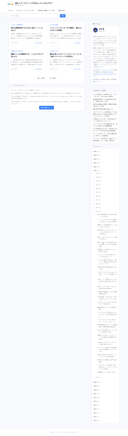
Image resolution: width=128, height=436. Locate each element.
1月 (97, 377)
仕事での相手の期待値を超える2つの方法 (108, 268)
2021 (95, 170)
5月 (97, 200)
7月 (97, 192)
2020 (95, 382)
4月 (97, 203)
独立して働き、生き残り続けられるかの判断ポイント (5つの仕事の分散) (108, 244)
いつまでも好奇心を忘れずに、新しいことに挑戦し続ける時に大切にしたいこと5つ (108, 261)
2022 (95, 166)
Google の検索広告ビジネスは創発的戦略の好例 (108, 292)
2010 (95, 420)
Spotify (95, 74)
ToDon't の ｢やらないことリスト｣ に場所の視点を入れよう (107, 343)
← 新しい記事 (40, 78)
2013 (95, 409)
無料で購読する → (46, 107)
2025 (95, 155)
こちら (108, 36)
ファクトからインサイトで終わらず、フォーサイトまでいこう (107, 320)
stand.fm (110, 74)
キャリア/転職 (54, 24)
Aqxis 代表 (61, 10)
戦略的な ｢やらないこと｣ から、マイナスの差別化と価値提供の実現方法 (108, 337)
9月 (97, 184)
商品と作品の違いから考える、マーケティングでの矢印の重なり (108, 355)
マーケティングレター (106, 70)
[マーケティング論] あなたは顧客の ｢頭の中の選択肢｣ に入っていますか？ (108, 349)
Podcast (110, 72)
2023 (95, 163)
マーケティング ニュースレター (25, 10)
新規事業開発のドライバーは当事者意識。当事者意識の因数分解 (108, 326)
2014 (95, 405)
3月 (97, 207)
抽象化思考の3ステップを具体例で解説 (108, 308)
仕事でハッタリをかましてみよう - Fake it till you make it (108, 287)
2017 (95, 393)
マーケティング (54, 51)
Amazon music (102, 74)
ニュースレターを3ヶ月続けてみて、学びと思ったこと (107, 255)
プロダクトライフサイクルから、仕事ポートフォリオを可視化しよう (108, 274)
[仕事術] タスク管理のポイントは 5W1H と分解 (107, 250)
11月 (97, 177)
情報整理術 (19, 24)
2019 (95, 386)
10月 (97, 181)
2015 (95, 401)
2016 (95, 397)
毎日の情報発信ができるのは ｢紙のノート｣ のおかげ (108, 215)
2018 (95, 390)
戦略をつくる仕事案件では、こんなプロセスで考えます (108, 226)
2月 (97, 211)
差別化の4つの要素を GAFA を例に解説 (108, 361)
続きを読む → (39, 43)
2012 (95, 413)
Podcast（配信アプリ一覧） (46, 10)
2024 (95, 159)
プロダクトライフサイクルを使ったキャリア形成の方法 (108, 303)
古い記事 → (53, 78)
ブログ (13, 24)
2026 (95, 151)
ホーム (11, 10)
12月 (97, 173)
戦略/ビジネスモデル (17, 51)
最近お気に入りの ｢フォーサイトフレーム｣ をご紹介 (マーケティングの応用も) (108, 232)
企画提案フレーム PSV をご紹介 (107, 372)
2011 (95, 416)
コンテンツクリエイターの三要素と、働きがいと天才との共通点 (107, 220)
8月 (97, 188)
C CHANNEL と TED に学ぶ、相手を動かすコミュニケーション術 (107, 298)
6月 (97, 196)
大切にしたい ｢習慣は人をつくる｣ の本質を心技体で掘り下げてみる (107, 281)
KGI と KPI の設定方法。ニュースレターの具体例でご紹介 (108, 331)
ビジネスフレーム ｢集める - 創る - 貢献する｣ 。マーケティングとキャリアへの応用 (108, 367)
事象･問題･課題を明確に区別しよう (103, 109)
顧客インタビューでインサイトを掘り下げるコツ (108, 238)
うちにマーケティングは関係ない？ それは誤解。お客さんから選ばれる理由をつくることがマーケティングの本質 (105, 114)
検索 (62, 16)
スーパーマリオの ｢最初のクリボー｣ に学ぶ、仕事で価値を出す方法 (108, 314)
